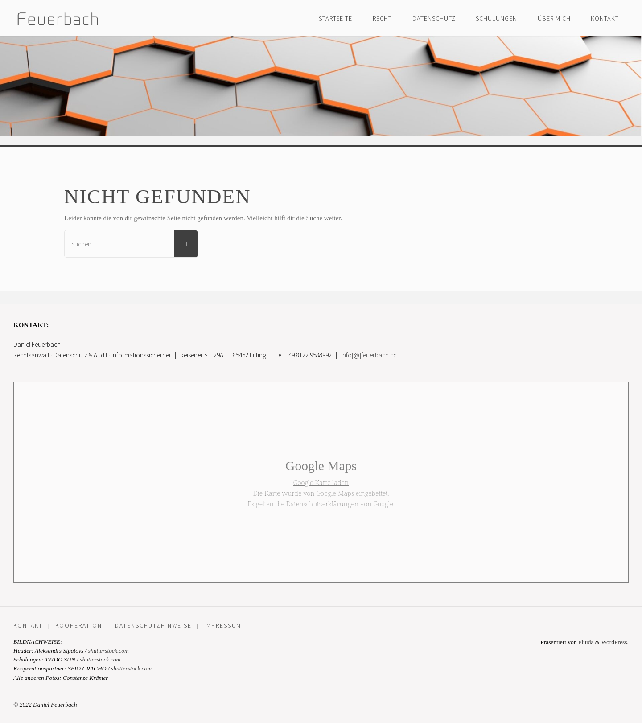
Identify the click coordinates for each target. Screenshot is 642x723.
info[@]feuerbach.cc (368, 355)
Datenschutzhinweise (153, 625)
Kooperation (78, 625)
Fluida (585, 642)
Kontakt (28, 625)
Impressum (222, 625)
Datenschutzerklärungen (322, 503)
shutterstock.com (108, 650)
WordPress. (615, 642)
